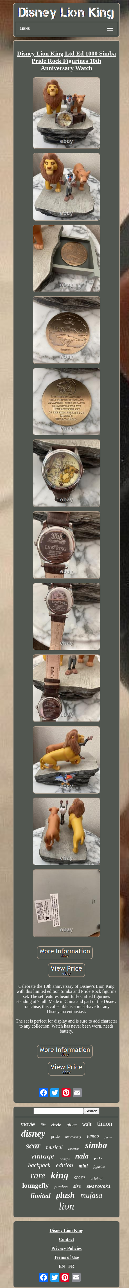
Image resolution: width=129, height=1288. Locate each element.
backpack (39, 1165)
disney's (65, 1158)
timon (104, 1123)
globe (72, 1124)
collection (74, 1148)
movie (28, 1124)
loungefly (35, 1185)
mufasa (91, 1195)
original (96, 1178)
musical (54, 1147)
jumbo (93, 1136)
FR (71, 1266)
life (43, 1125)
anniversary (73, 1137)
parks (98, 1158)
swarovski (98, 1186)
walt (87, 1124)
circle (56, 1125)
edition (64, 1165)
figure (108, 1137)
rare (38, 1175)
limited (41, 1195)
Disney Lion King (66, 1230)
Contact (66, 1239)
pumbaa (61, 1187)
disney (33, 1134)
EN (62, 1266)
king (59, 1175)
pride (55, 1136)
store (79, 1177)
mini (83, 1166)
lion (66, 1206)
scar (33, 1145)
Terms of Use (66, 1257)
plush (65, 1194)
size (77, 1186)
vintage (42, 1155)
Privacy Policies (66, 1248)
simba (96, 1145)
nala (82, 1156)
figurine (99, 1166)
